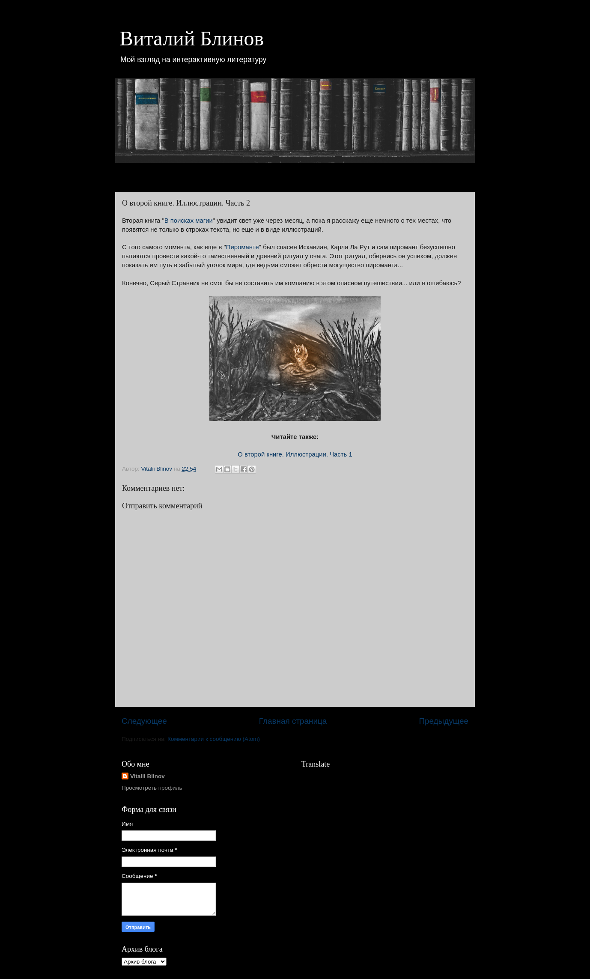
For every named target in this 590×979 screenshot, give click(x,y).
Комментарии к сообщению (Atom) (213, 739)
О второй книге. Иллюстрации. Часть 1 (295, 454)
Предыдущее (443, 720)
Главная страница (293, 720)
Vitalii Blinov (147, 776)
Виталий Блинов (191, 38)
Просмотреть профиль (152, 788)
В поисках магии (188, 220)
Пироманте (242, 247)
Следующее (144, 720)
